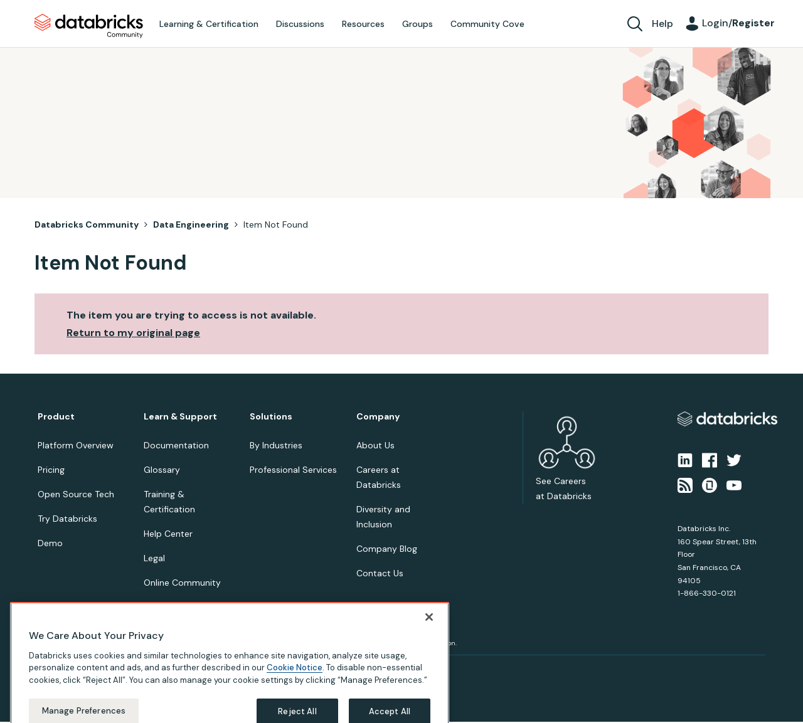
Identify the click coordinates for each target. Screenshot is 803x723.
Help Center (168, 533)
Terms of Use (111, 670)
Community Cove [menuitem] (487, 23)
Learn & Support (180, 416)
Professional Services (293, 469)
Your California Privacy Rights (261, 670)
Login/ (738, 22)
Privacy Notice (59, 670)
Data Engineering (191, 224)
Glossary (162, 469)
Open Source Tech (76, 494)
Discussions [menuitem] (300, 23)
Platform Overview (76, 445)
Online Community (182, 582)
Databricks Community (89, 26)
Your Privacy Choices (173, 670)
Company (378, 416)
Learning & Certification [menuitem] (208, 23)
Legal (154, 558)
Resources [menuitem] (363, 23)
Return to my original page (133, 332)
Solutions (271, 416)
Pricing (51, 469)
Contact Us (379, 573)
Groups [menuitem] (417, 23)
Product (56, 416)
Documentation (176, 445)
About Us (375, 445)
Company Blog (386, 548)
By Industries (276, 445)
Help (662, 23)
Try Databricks (67, 518)
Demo (50, 543)
